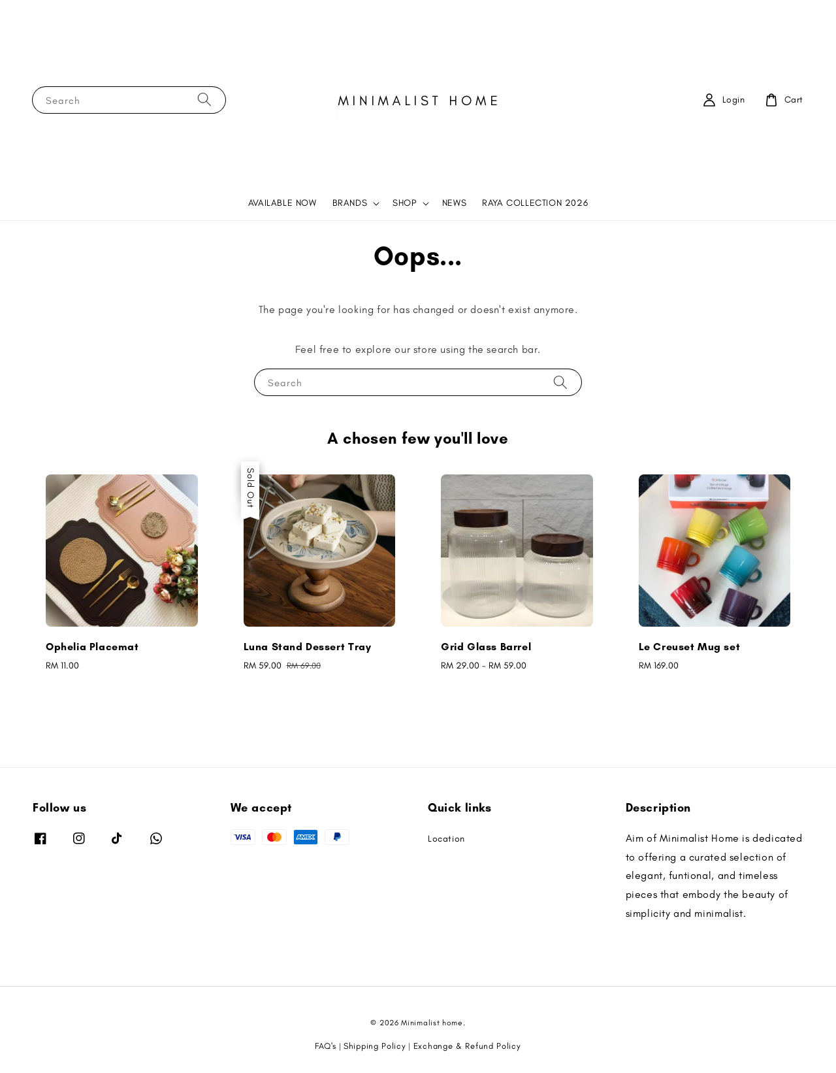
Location (446, 838)
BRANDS (350, 202)
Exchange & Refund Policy (467, 1046)
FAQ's (325, 1046)
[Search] (204, 99)
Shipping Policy (375, 1046)
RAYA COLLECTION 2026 (535, 202)
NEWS (454, 202)
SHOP (404, 202)
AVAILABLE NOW (282, 202)
